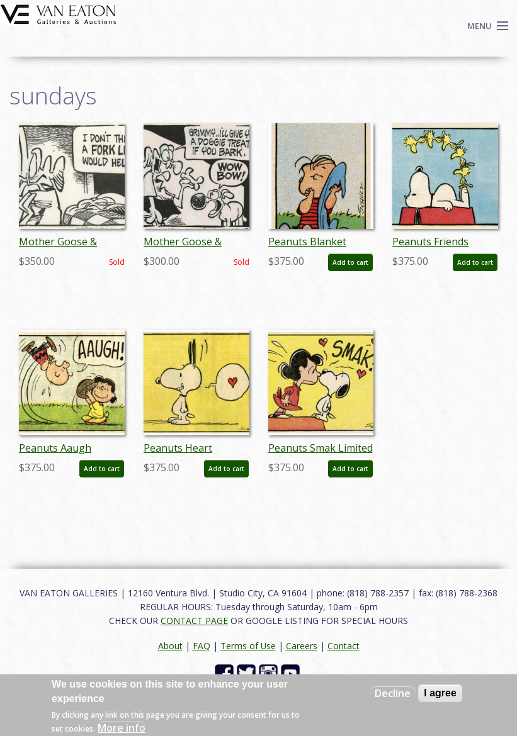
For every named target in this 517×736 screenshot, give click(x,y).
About (170, 646)
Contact (343, 646)
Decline (393, 693)
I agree (440, 693)
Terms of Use (248, 646)
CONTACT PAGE (194, 621)
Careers (301, 646)
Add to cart (350, 262)
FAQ (201, 646)
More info (121, 728)
